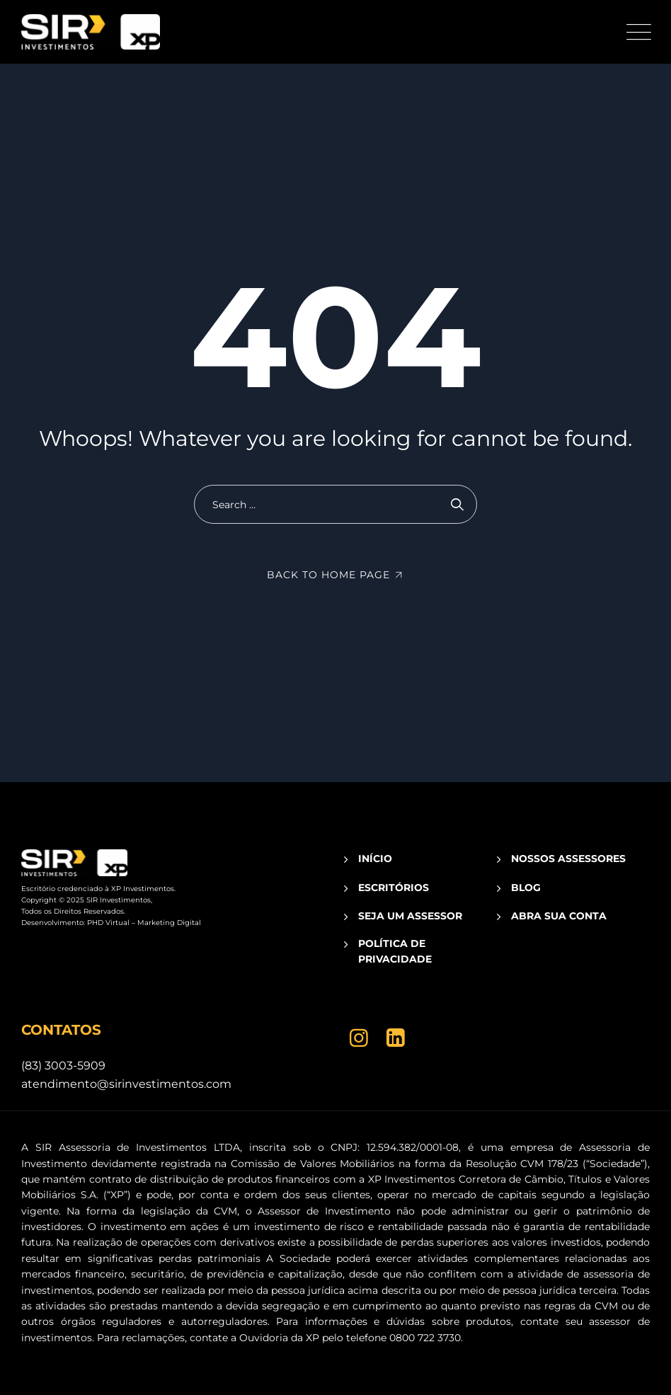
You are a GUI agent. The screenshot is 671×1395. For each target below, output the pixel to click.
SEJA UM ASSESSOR (410, 915)
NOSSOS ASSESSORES (568, 858)
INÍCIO (375, 858)
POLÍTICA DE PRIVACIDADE (395, 951)
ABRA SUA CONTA (559, 915)
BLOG (526, 887)
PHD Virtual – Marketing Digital (144, 922)
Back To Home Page (328, 574)
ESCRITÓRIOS (393, 887)
